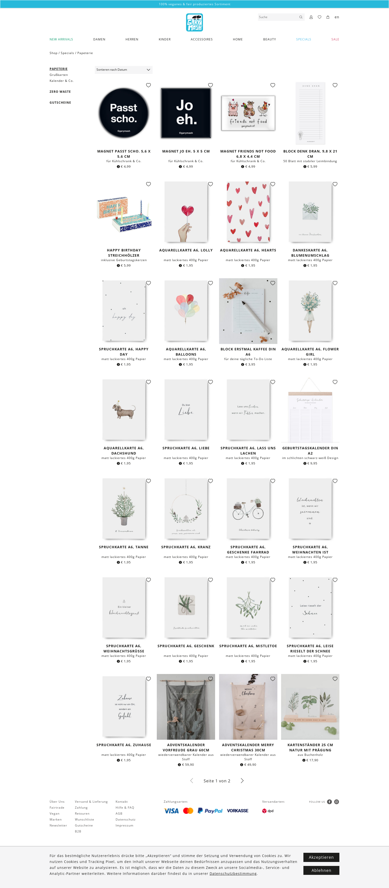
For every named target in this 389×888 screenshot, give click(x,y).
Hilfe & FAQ (125, 807)
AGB (119, 813)
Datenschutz (126, 819)
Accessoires (202, 39)
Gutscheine (60, 102)
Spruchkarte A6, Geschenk (186, 645)
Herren (132, 39)
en (337, 17)
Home (238, 39)
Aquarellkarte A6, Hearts (248, 250)
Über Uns (57, 801)
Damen (99, 39)
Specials (303, 39)
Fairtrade (57, 807)
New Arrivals (61, 39)
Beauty (269, 39)
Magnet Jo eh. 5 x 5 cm (186, 151)
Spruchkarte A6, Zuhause (124, 744)
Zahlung (81, 807)
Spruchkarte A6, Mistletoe (248, 645)
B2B (78, 831)
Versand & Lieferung (91, 801)
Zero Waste (60, 92)
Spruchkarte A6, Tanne (124, 547)
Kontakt (122, 801)
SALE (335, 39)
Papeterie (85, 53)
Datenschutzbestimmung (233, 873)
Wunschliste (84, 819)
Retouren (82, 813)
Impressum (124, 825)
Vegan (55, 813)
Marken (56, 819)
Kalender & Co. (62, 81)
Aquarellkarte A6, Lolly (186, 250)
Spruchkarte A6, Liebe (186, 448)
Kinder (165, 39)
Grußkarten (59, 75)
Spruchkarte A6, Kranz (186, 547)
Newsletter (58, 825)
